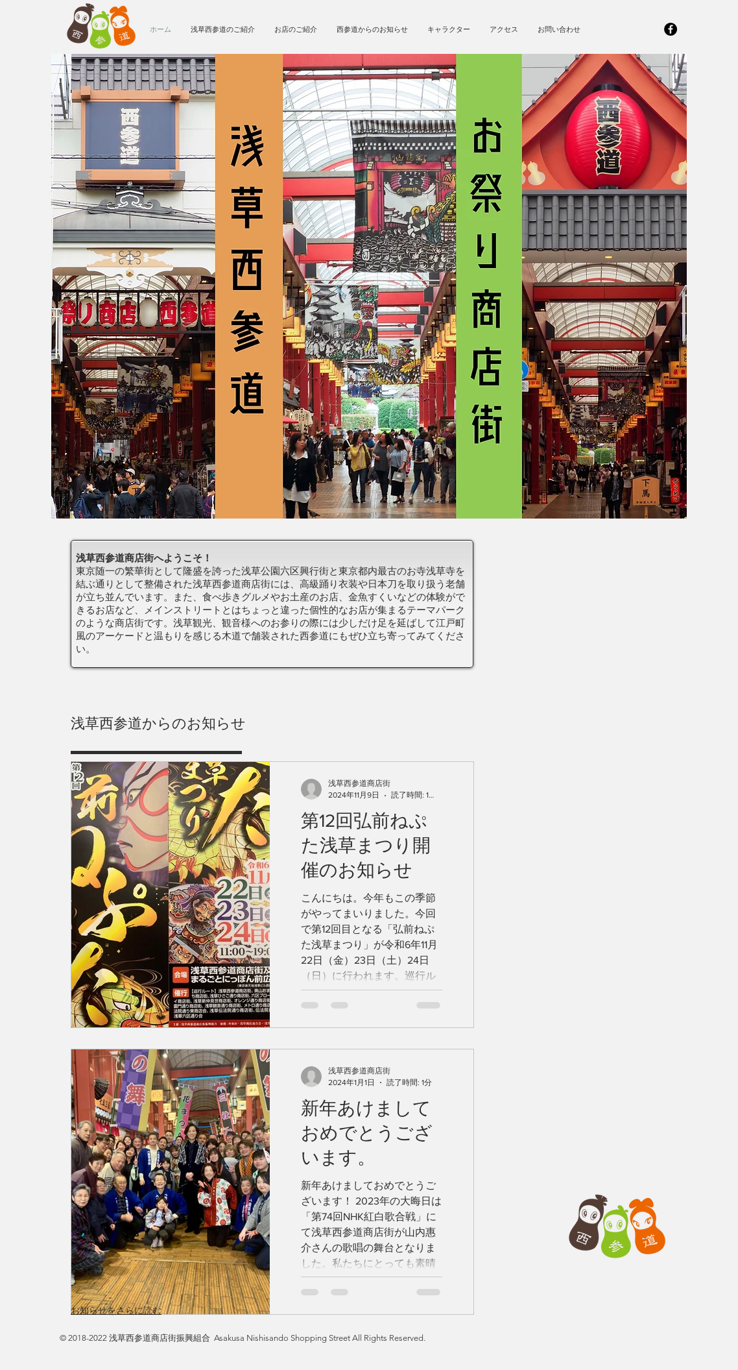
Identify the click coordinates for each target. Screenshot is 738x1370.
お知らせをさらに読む (116, 1309)
